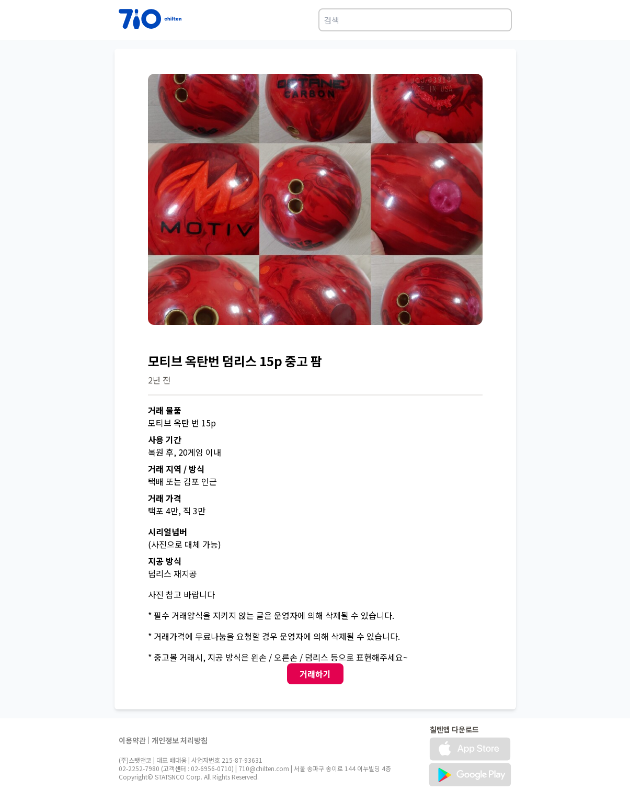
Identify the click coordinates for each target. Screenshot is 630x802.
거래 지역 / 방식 (176, 468)
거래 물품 (164, 410)
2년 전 (159, 380)
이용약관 (132, 740)
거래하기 (315, 674)
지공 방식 (164, 561)
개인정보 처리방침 (180, 740)
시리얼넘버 (167, 531)
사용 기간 (164, 439)
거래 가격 (164, 498)
